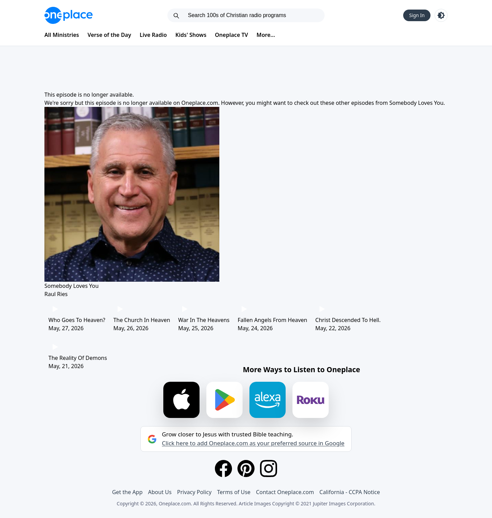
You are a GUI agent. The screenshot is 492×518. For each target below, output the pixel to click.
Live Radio (153, 35)
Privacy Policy (194, 492)
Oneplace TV (231, 35)
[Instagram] (268, 468)
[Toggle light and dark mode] (441, 15)
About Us (160, 492)
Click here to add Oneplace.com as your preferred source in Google (253, 443)
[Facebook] (223, 468)
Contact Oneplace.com (285, 492)
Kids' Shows (190, 35)
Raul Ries (56, 294)
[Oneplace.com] (68, 15)
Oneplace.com (199, 103)
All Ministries (61, 35)
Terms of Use (233, 492)
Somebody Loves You (416, 103)
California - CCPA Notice (349, 492)
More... (266, 35)
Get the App (127, 492)
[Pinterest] (246, 468)
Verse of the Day (109, 35)
